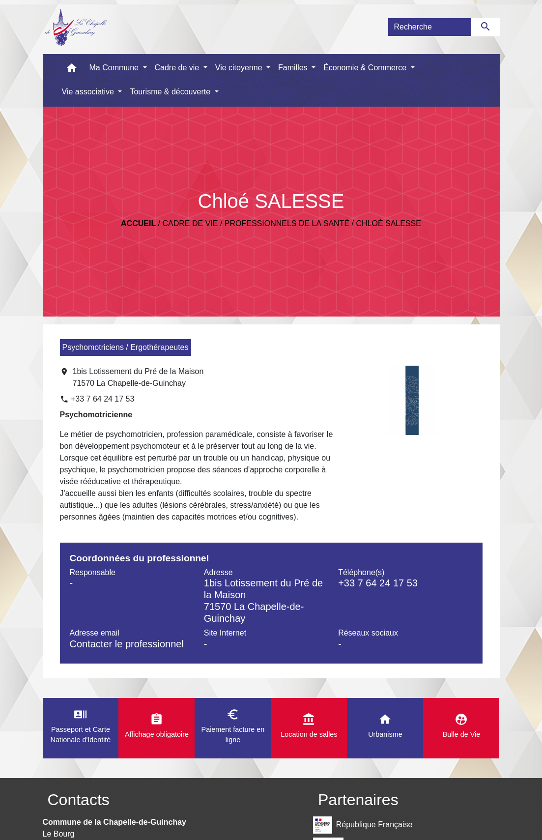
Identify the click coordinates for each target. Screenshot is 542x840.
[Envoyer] (486, 27)
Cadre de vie (190, 223)
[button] (72, 70)
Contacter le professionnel (127, 643)
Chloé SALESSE (388, 223)
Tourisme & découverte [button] (171, 91)
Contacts (79, 800)
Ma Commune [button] (115, 67)
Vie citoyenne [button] (239, 67)
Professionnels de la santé (287, 223)
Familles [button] (294, 67)
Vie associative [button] (89, 91)
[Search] (430, 27)
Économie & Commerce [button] (365, 67)
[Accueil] (75, 27)
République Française (362, 825)
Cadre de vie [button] (178, 67)
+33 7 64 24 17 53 (102, 399)
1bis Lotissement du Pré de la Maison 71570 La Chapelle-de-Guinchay (138, 377)
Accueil (138, 223)
